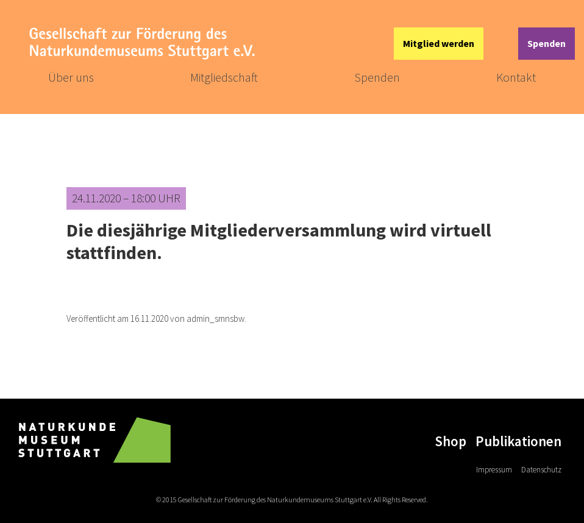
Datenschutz (541, 469)
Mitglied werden (438, 43)
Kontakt (516, 77)
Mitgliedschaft (224, 77)
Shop (450, 441)
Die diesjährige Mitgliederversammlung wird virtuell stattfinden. (278, 241)
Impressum (494, 469)
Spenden (546, 43)
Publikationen (518, 441)
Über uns (71, 77)
